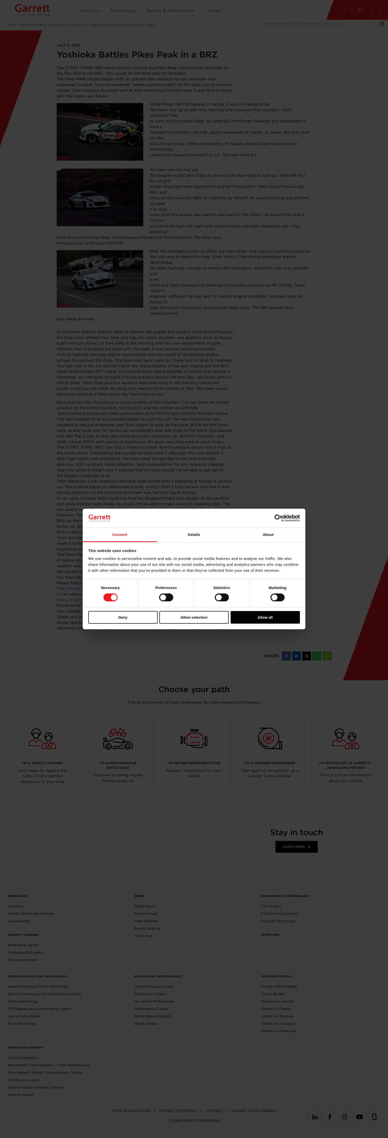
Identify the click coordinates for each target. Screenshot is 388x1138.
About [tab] (268, 534)
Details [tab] (194, 534)
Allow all (265, 617)
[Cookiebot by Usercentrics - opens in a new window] (278, 518)
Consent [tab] (119, 534)
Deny (122, 617)
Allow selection (193, 617)
